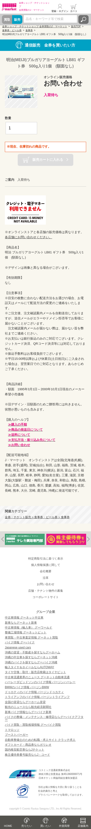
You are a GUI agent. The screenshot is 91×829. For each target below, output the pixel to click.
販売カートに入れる (48, 160)
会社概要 (45, 571)
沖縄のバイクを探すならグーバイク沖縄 (31, 662)
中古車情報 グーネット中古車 (24, 617)
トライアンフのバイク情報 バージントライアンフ (37, 697)
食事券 (29, 30)
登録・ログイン (59, 11)
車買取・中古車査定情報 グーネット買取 (31, 637)
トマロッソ (12, 730)
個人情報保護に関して (45, 565)
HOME (8, 825)
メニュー (84, 8)
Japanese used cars (18, 647)
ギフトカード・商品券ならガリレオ (28, 744)
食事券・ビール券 (12, 30)
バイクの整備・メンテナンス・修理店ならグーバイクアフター (44, 718)
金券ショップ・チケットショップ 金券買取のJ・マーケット (34, 26)
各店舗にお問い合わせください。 (28, 237)
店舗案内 (83, 825)
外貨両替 (64, 825)
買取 (7, 19)
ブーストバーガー (16, 734)
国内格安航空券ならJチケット (24, 749)
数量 (8, 118)
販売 (17, 19)
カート (73, 11)
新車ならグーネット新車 (21, 622)
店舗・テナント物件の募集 (45, 590)
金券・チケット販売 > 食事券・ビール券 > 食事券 (37, 517)
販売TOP (76, 26)
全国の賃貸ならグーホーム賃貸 (25, 702)
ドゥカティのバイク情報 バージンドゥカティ (34, 692)
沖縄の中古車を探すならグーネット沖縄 (31, 657)
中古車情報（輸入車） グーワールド (28, 627)
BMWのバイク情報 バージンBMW (27, 687)
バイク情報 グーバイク (20, 642)
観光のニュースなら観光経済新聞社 (28, 707)
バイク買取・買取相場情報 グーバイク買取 (33, 724)
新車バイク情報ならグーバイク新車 (28, 712)
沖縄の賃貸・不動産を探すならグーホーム (32, 652)
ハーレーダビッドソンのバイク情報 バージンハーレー (40, 682)
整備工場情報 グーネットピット (25, 632)
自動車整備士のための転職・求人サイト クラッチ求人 (40, 740)
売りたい (26, 825)
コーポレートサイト (46, 597)
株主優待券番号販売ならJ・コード (27, 754)
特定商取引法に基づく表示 (45, 558)
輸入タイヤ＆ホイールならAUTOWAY (29, 667)
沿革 (46, 578)
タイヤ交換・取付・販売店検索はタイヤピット (35, 672)
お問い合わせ (45, 584)
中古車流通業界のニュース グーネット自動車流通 (37, 677)
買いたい (45, 825)
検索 (83, 19)
